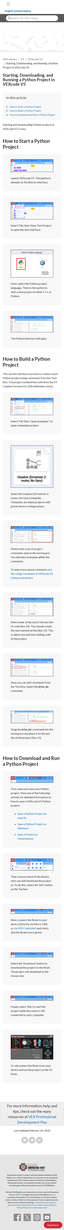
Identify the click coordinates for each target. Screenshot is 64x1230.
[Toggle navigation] (8, 4)
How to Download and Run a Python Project (32, 114)
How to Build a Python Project (25, 110)
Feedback (53, 1225)
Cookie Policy (43, 1205)
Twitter (32, 1140)
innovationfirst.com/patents (45, 1202)
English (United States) (18, 11)
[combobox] (32, 18)
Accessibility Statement (38, 1208)
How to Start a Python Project (25, 106)
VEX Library (10, 59)
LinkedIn (39, 1140)
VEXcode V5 (35, 59)
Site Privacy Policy (15, 1205)
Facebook (24, 1140)
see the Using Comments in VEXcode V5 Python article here (32, 573)
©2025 (19, 1195)
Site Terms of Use (30, 1205)
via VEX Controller (24, 928)
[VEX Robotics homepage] (50, 4)
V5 (22, 59)
